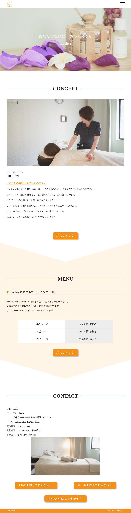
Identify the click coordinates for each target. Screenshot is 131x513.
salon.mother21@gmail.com (27, 422)
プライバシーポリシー (115, 511)
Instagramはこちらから (65, 498)
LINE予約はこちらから (36, 485)
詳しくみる (65, 235)
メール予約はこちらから (95, 485)
